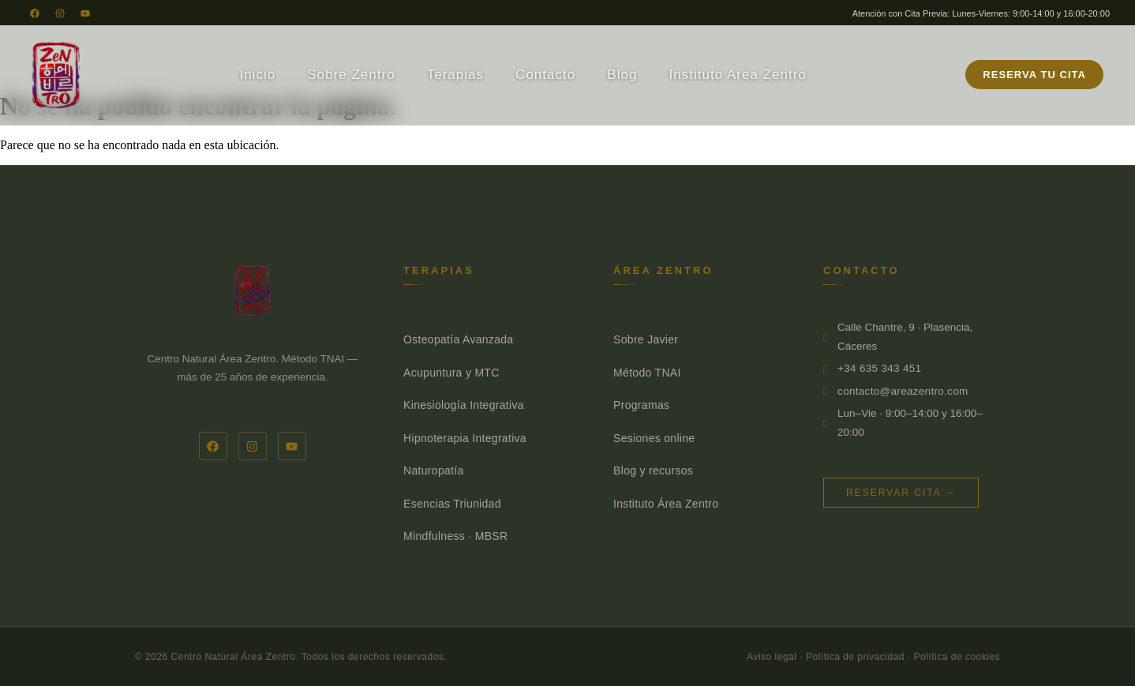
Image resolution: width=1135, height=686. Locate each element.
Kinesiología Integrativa (463, 405)
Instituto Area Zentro (738, 74)
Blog (622, 74)
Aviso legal (771, 656)
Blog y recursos (653, 470)
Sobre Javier (645, 339)
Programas (641, 405)
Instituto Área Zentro (665, 503)
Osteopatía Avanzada (458, 339)
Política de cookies (957, 656)
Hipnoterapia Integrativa (464, 438)
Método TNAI (647, 372)
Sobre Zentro (351, 74)
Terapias (455, 74)
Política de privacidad (855, 656)
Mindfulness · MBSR (455, 536)
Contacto (545, 74)
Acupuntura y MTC (451, 372)
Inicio (257, 74)
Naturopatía (433, 470)
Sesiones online (654, 438)
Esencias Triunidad (452, 503)
